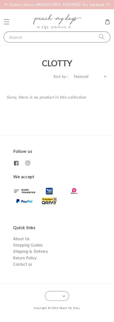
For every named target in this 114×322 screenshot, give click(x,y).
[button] (6, 22)
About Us (21, 239)
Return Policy (25, 258)
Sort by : (61, 76)
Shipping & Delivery (30, 251)
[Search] (101, 37)
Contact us (22, 264)
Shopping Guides (28, 245)
